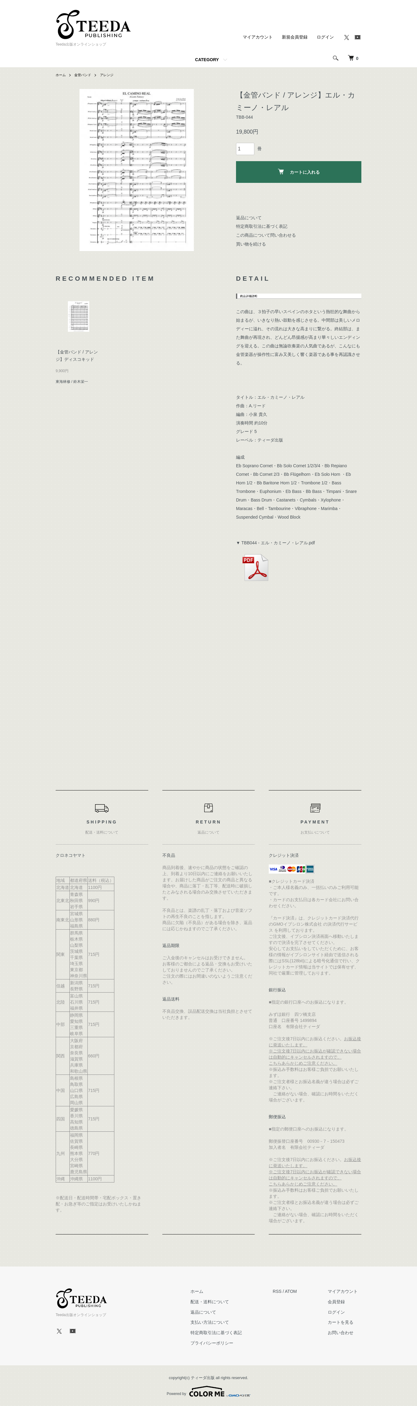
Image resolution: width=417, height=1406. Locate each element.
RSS (284, 1291)
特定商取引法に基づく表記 (261, 226)
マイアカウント (258, 37)
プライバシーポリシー (222, 1343)
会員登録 (340, 1301)
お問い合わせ (344, 1332)
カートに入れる (299, 172)
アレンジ (109, 75)
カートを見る (344, 1322)
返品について (249, 217)
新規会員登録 (295, 37)
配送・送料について (220, 1301)
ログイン (325, 37)
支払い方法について (220, 1322)
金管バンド (84, 75)
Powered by (208, 1391)
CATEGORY (207, 59)
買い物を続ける (251, 244)
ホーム (61, 75)
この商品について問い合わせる (266, 235)
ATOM (298, 1291)
